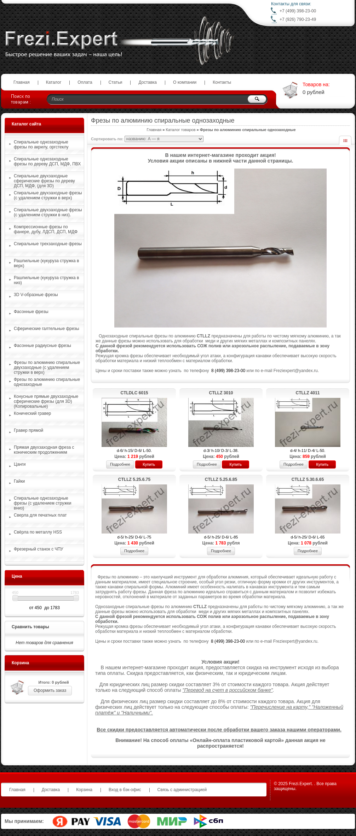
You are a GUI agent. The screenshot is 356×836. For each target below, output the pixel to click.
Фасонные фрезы (31, 311)
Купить (149, 464)
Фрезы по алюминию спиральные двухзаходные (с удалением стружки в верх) (47, 367)
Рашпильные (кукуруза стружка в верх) (46, 263)
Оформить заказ (50, 690)
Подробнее (120, 464)
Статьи (115, 82)
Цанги (20, 464)
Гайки (19, 481)
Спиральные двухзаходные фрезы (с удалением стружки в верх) (48, 195)
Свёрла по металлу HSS (38, 532)
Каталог (54, 82)
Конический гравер (32, 413)
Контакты (222, 82)
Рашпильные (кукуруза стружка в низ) (46, 280)
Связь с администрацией (182, 789)
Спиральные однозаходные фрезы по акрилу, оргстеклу (41, 144)
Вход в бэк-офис (125, 789)
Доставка (147, 82)
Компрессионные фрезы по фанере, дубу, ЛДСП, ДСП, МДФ (45, 229)
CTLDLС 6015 (134, 392)
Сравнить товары (30, 626)
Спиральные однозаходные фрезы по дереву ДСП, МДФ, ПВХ (47, 161)
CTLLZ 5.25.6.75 (134, 479)
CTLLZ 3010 (221, 392)
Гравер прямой (28, 430)
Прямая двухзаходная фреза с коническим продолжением (44, 450)
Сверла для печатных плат (40, 515)
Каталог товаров (181, 130)
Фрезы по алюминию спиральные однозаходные (47, 382)
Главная (21, 82)
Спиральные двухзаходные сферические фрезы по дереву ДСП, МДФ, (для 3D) (44, 180)
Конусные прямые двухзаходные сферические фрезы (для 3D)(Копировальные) (46, 401)
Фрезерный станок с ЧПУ (38, 549)
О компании (184, 82)
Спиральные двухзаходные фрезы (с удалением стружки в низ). (48, 212)
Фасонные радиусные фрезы (42, 345)
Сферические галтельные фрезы (46, 328)
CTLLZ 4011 (307, 392)
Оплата (84, 82)
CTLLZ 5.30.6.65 (308, 479)
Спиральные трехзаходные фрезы (48, 243)
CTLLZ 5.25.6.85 (221, 479)
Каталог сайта (26, 124)
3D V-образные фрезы (36, 294)
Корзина (20, 662)
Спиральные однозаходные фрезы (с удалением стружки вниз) (42, 503)
